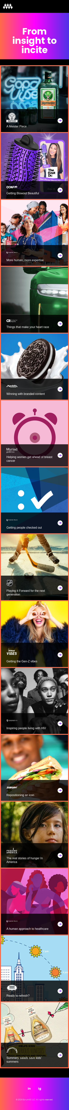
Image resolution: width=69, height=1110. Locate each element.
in (29, 1088)
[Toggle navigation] (61, 6)
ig (39, 1088)
